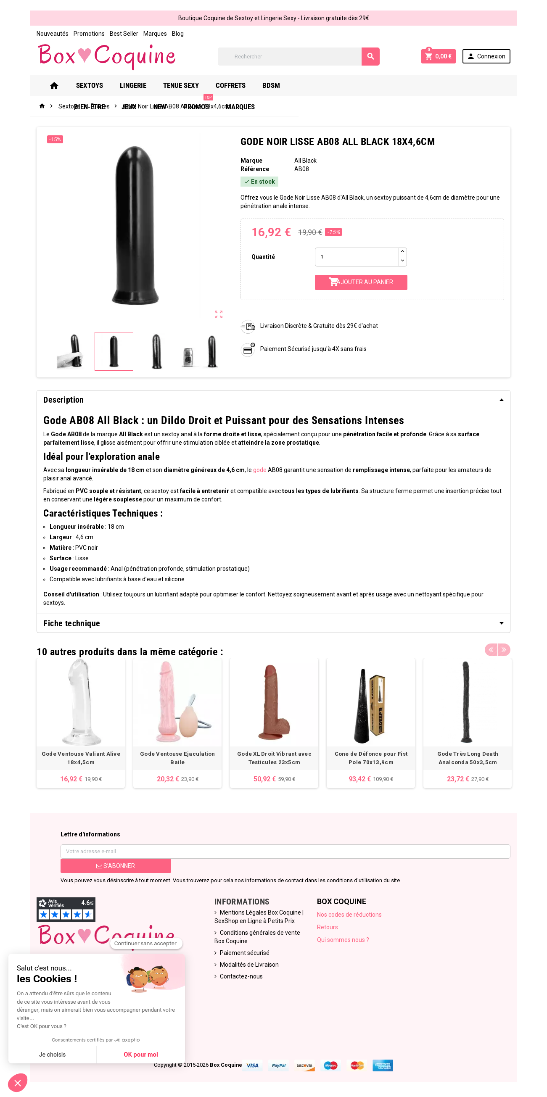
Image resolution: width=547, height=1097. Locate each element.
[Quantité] (358, 257)
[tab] (273, 399)
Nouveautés (46, 33)
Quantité (262, 256)
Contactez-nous (239, 970)
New (392, 85)
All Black (306, 160)
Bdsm (281, 85)
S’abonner (110, 860)
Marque (250, 160)
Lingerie (143, 85)
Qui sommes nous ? (344, 934)
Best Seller (117, 33)
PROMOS (431, 82)
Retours (328, 921)
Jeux (362, 85)
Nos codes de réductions (350, 908)
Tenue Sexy (191, 85)
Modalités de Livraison (247, 958)
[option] (75, 716)
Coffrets (241, 85)
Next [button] (511, 641)
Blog (171, 33)
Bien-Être (322, 85)
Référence (253, 169)
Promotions (82, 33)
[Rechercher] (298, 56)
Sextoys (99, 85)
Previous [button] (498, 641)
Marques (148, 33)
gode (253, 470)
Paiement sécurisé (242, 947)
